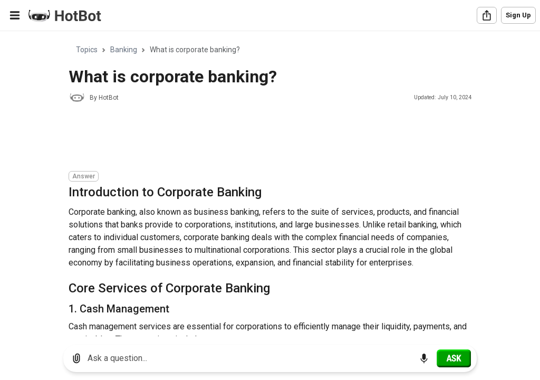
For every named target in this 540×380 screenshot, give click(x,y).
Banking (123, 49)
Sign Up (518, 15)
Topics (87, 49)
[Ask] (453, 358)
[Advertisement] (260, 138)
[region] (270, 184)
